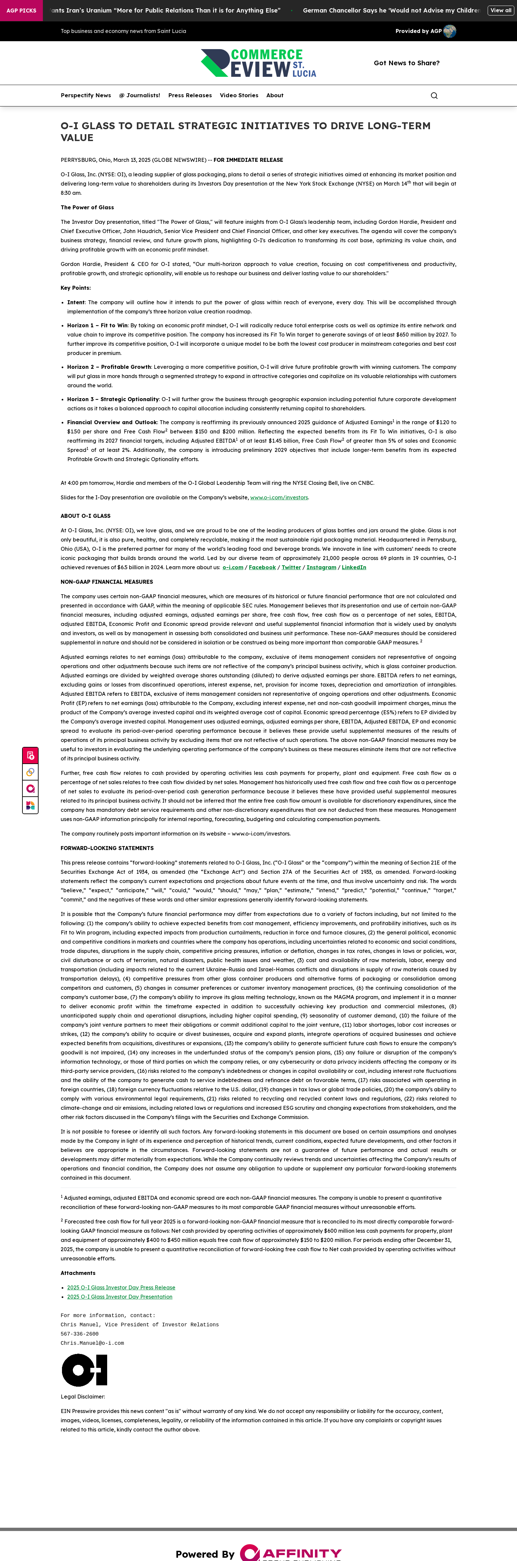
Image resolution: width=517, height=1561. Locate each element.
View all (501, 10)
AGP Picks (21, 10)
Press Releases (190, 95)
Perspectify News (86, 95)
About (275, 95)
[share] (451, 95)
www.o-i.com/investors (279, 497)
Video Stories (239, 95)
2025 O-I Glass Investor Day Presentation (119, 1296)
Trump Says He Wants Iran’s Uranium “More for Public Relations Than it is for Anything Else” (146, 10)
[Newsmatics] (30, 805)
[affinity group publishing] (30, 788)
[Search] (434, 95)
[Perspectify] (30, 772)
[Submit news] (30, 756)
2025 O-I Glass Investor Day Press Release (121, 1287)
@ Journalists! (139, 95)
